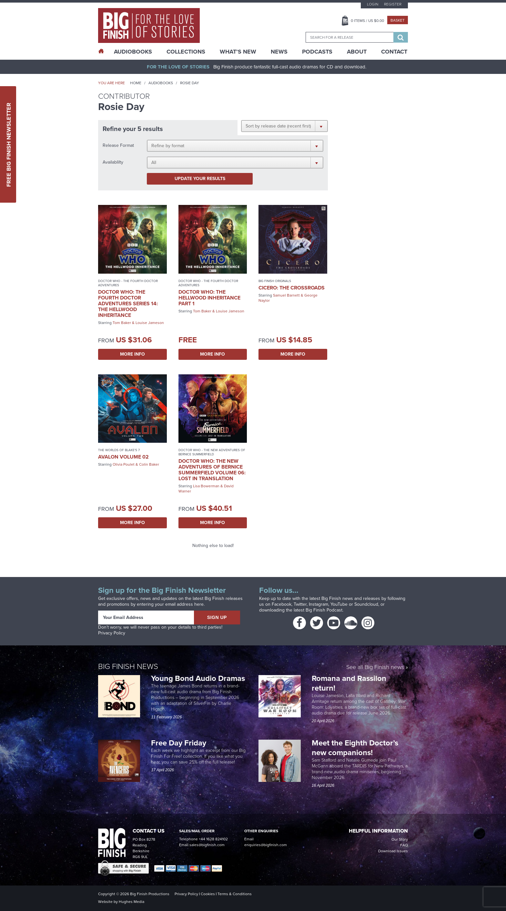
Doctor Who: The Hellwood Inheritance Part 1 (209, 297)
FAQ (404, 845)
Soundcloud (366, 604)
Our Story (399, 839)
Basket (397, 20)
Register (392, 4)
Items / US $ (367, 21)
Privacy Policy (111, 633)
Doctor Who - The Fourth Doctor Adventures (128, 283)
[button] (284, 126)
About (357, 52)
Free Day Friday (178, 743)
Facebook (281, 604)
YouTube (339, 604)
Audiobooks (160, 83)
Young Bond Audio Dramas (199, 678)
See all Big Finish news (375, 667)
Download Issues (393, 851)
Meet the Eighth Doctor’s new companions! (355, 747)
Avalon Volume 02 (123, 457)
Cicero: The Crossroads (291, 287)
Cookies (208, 894)
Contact (394, 52)
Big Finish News (128, 666)
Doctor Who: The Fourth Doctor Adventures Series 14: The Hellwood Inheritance (128, 303)
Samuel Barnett (286, 295)
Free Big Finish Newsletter (9, 144)
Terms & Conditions (235, 894)
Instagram (318, 604)
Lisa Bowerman (206, 486)
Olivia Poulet (124, 464)
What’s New (238, 52)
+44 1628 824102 (213, 839)
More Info (132, 354)
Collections (186, 52)
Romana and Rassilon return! (349, 683)
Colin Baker (149, 464)
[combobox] (349, 37)
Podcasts (317, 52)
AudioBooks (133, 52)
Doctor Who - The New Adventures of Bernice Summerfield (211, 452)
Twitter (300, 604)
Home (135, 83)
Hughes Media (131, 902)
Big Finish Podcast (324, 610)
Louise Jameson (150, 323)
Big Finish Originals (274, 280)
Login (372, 4)
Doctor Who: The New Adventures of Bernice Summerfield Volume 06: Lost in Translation (212, 469)
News (279, 52)
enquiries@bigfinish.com (265, 845)
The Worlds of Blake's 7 (119, 450)
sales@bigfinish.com (207, 845)
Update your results (200, 178)
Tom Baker (122, 323)
